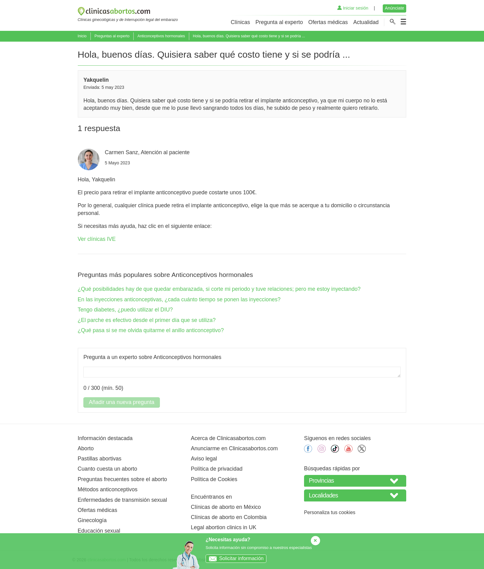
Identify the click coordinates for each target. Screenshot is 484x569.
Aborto (86, 448)
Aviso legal (204, 459)
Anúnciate (394, 8)
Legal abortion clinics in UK (223, 527)
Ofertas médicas (328, 22)
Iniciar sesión (352, 8)
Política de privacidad (216, 469)
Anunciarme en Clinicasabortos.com (234, 448)
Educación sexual (99, 531)
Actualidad (365, 22)
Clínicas (240, 22)
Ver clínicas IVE (97, 239)
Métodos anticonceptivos (108, 489)
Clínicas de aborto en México (226, 507)
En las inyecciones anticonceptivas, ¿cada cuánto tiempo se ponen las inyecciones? (179, 299)
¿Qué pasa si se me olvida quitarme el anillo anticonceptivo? (151, 330)
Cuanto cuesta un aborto (107, 469)
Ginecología (92, 520)
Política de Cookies (214, 479)
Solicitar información (235, 558)
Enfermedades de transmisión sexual (122, 500)
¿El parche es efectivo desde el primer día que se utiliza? (147, 320)
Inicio (82, 36)
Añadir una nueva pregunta (121, 402)
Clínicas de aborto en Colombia (228, 517)
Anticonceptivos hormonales (161, 36)
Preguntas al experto (112, 36)
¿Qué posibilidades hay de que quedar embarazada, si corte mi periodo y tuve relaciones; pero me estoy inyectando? (219, 289)
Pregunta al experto (279, 22)
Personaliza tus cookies (329, 512)
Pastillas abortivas (100, 459)
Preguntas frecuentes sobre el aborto (122, 479)
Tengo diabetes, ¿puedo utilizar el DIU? (125, 310)
